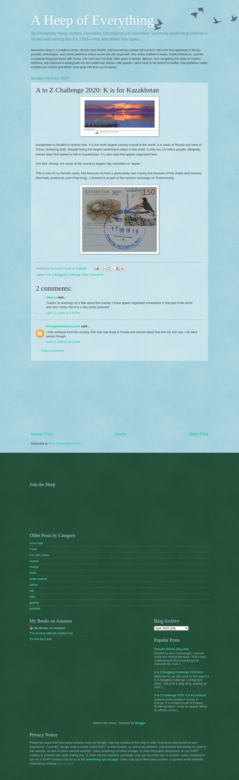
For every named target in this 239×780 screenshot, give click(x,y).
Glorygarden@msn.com (63, 326)
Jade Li (51, 297)
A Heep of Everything (92, 20)
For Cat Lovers (39, 555)
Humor (34, 561)
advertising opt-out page (102, 759)
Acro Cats (36, 543)
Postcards (96, 274)
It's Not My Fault (40, 639)
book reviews (38, 579)
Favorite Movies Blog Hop (171, 649)
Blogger (140, 723)
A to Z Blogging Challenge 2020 (67, 274)
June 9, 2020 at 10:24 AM (63, 342)
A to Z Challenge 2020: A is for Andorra (180, 695)
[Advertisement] (119, 396)
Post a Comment (53, 350)
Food (33, 549)
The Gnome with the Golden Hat (51, 633)
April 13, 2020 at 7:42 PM (63, 313)
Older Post (198, 434)
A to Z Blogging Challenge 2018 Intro (178, 672)
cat (32, 590)
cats (32, 596)
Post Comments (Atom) (65, 443)
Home (120, 434)
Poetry (34, 567)
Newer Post (42, 434)
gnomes (35, 608)
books (34, 584)
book (33, 573)
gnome (34, 602)
